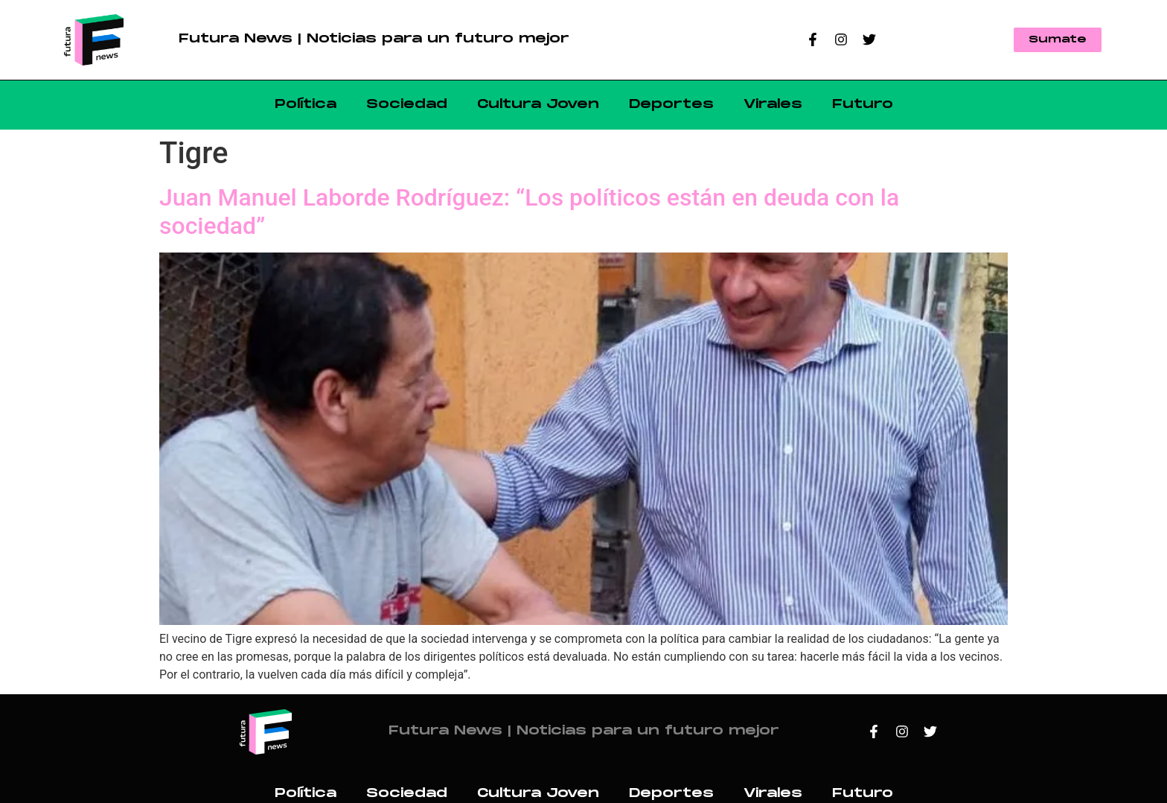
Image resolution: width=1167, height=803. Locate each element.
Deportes (671, 105)
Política (305, 105)
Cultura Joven (538, 105)
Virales (773, 105)
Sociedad (406, 105)
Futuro (862, 105)
